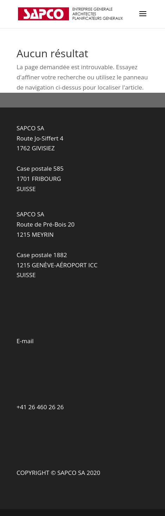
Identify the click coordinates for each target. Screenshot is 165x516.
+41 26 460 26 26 (40, 407)
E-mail (25, 341)
